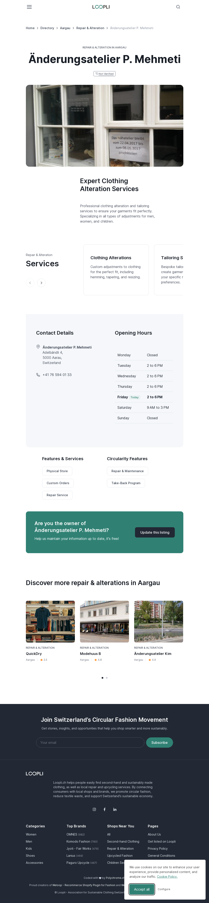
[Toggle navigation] (29, 7)
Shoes (30, 855)
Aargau (30, 659)
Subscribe (159, 742)
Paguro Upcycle (82, 862)
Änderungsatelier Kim (152, 653)
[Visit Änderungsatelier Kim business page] (158, 621)
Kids (29, 848)
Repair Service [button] (57, 495)
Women (31, 834)
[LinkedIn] (115, 809)
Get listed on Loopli (162, 841)
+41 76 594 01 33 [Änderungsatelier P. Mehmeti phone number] (57, 375)
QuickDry (34, 653)
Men (29, 841)
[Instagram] (94, 809)
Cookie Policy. (167, 876)
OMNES (76, 834)
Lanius (75, 855)
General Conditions (161, 855)
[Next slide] (41, 283)
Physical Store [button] (57, 471)
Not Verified (106, 73)
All (108, 834)
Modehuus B (90, 653)
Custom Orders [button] (58, 483)
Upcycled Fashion (120, 855)
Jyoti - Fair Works (83, 848)
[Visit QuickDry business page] (50, 621)
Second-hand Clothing (123, 841)
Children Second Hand (123, 862)
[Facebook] (104, 809)
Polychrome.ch (115, 877)
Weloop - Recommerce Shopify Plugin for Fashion (83, 885)
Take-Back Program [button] (126, 483)
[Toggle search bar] (178, 7)
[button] (102, 678)
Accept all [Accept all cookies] (142, 889)
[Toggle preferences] (164, 889)
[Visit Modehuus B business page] (104, 621)
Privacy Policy (158, 848)
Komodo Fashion (82, 841)
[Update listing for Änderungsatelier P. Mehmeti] (155, 532)
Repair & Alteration (40, 647)
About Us (154, 834)
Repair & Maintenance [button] (127, 471)
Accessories (34, 862)
